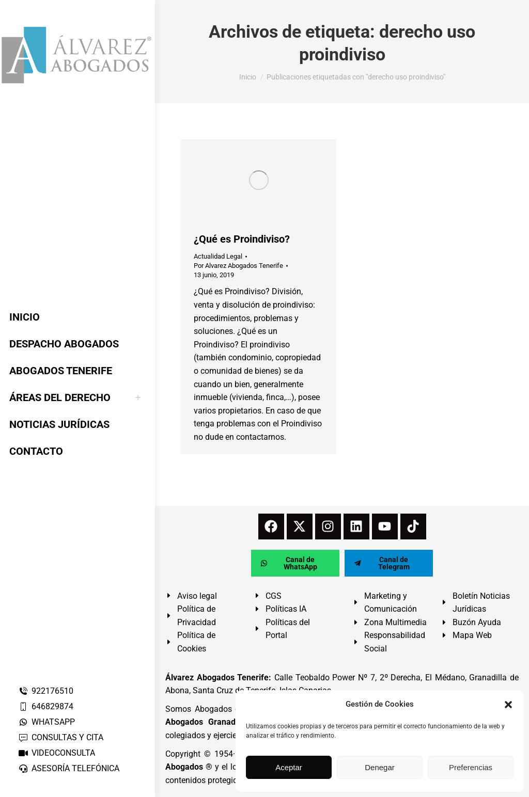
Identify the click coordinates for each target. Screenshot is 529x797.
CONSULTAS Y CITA (60, 737)
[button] (508, 704)
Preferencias (470, 767)
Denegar (380, 767)
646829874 (45, 706)
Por (238, 265)
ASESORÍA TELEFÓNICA (68, 768)
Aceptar (288, 767)
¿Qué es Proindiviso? (242, 239)
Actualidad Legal (218, 256)
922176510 (45, 691)
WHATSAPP (46, 722)
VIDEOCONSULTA (56, 753)
